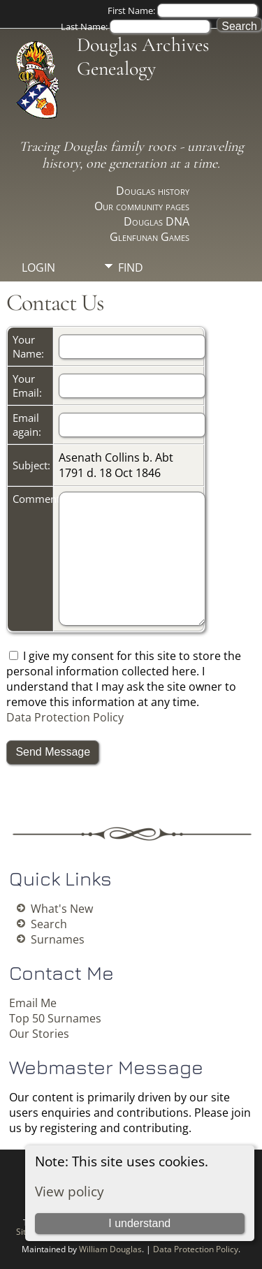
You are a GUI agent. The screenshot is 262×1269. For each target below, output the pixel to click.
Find (130, 267)
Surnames (58, 939)
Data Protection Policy (65, 717)
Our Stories (39, 1033)
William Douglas (110, 1249)
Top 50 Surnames (55, 1018)
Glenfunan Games (149, 236)
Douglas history (152, 190)
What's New (62, 908)
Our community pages (141, 206)
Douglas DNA (156, 221)
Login (38, 267)
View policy (69, 1191)
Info (130, 315)
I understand (139, 1223)
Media (135, 291)
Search (49, 924)
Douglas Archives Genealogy (143, 56)
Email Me (33, 1003)
